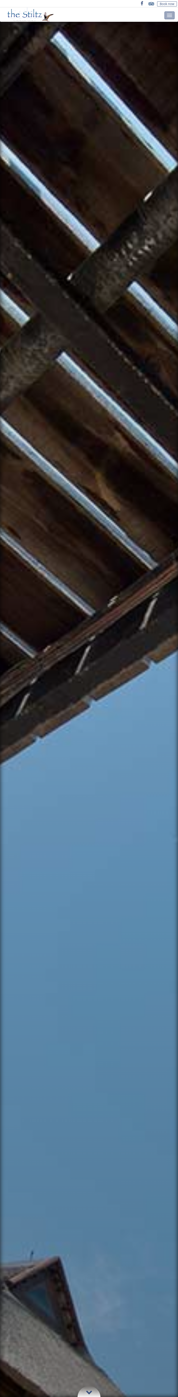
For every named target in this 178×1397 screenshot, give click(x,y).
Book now (167, 4)
